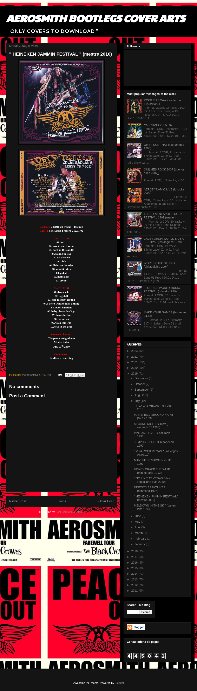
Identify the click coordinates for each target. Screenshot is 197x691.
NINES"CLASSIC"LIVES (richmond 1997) (149, 489)
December (142, 378)
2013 (134, 579)
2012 (134, 585)
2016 (134, 562)
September (142, 389)
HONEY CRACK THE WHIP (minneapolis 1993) (152, 471)
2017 (134, 557)
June (138, 516)
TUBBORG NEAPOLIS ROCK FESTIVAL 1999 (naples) (163, 215)
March (139, 533)
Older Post (106, 501)
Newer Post (17, 501)
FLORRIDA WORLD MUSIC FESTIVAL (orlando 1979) (162, 289)
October (140, 384)
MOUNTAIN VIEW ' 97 (158, 124)
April (138, 527)
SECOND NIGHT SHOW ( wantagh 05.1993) (151, 425)
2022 (134, 356)
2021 (134, 362)
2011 (134, 590)
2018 (134, 551)
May (138, 521)
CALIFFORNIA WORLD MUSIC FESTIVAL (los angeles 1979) (164, 240)
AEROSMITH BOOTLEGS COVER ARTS (95, 18)
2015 (134, 568)
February (141, 538)
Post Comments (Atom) (70, 512)
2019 (134, 373)
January (140, 544)
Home (62, 501)
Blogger (119, 682)
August (139, 395)
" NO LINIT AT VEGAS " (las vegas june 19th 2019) (152, 480)
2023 (134, 351)
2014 (134, 573)
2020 (134, 367)
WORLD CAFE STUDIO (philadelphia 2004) (159, 264)
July (138, 401)
